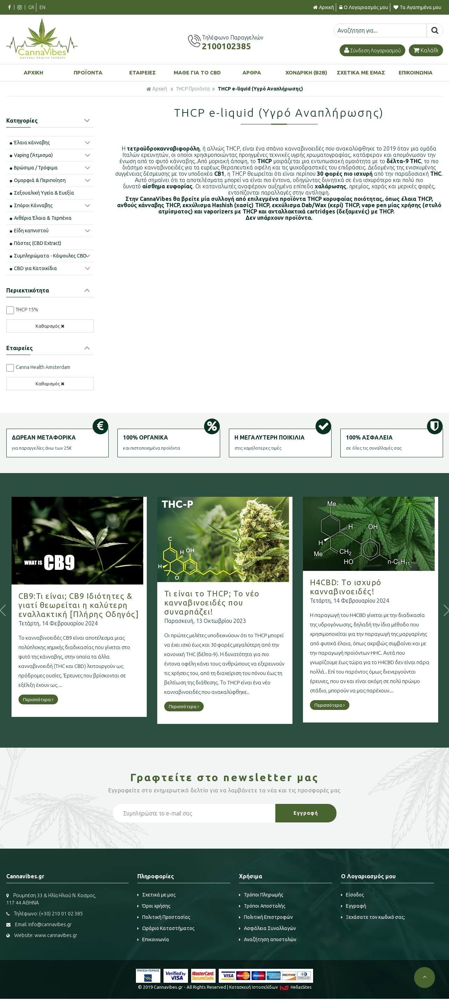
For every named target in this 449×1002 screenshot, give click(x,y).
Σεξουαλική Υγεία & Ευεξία (42, 193)
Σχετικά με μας (156, 895)
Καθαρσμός (50, 326)
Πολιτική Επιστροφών (266, 917)
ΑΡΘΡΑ (251, 72)
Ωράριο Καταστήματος (166, 928)
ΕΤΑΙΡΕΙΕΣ (142, 72)
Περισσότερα (60, 699)
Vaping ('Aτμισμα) (31, 155)
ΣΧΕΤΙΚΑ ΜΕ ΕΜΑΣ (361, 72)
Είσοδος (352, 895)
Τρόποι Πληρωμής (261, 895)
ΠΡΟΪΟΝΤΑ (88, 72)
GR (31, 7)
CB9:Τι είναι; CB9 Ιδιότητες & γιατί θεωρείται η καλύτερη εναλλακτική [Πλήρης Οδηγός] (100, 604)
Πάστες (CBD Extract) (35, 243)
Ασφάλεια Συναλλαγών (267, 928)
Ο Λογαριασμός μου (363, 7)
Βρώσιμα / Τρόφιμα (34, 167)
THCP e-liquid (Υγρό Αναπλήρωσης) (260, 89)
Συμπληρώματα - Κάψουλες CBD (48, 256)
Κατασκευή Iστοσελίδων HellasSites (270, 987)
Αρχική (323, 7)
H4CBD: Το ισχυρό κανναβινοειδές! (367, 587)
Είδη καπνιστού (29, 230)
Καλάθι (426, 50)
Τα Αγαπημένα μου (417, 7)
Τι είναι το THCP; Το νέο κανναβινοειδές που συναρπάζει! (233, 602)
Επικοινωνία (153, 939)
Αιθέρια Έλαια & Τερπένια (41, 218)
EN (42, 7)
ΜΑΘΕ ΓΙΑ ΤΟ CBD (197, 72)
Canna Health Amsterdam (43, 367)
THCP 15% (27, 309)
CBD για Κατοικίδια (33, 268)
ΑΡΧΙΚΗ (33, 72)
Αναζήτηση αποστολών (267, 939)
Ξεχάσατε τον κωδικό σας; (373, 917)
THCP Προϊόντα (193, 89)
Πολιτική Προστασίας (163, 917)
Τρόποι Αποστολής (262, 906)
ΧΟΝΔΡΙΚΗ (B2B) (306, 72)
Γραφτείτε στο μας (224, 777)
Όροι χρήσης (154, 906)
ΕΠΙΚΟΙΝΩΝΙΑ (416, 72)
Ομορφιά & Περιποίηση (38, 180)
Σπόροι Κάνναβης (31, 205)
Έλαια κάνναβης (30, 142)
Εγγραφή (353, 906)
